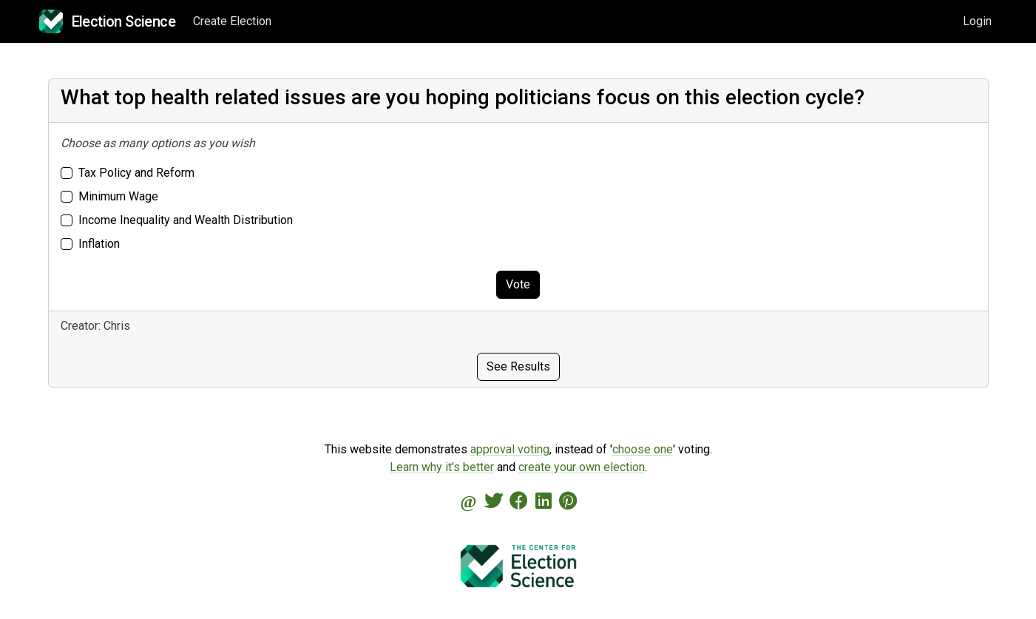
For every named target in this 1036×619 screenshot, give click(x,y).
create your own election (581, 467)
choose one (642, 449)
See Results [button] (518, 366)
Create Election (232, 21)
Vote (518, 284)
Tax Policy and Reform (136, 173)
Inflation (99, 244)
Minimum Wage (118, 196)
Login (977, 21)
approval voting (509, 449)
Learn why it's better (442, 467)
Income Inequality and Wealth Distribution (185, 220)
